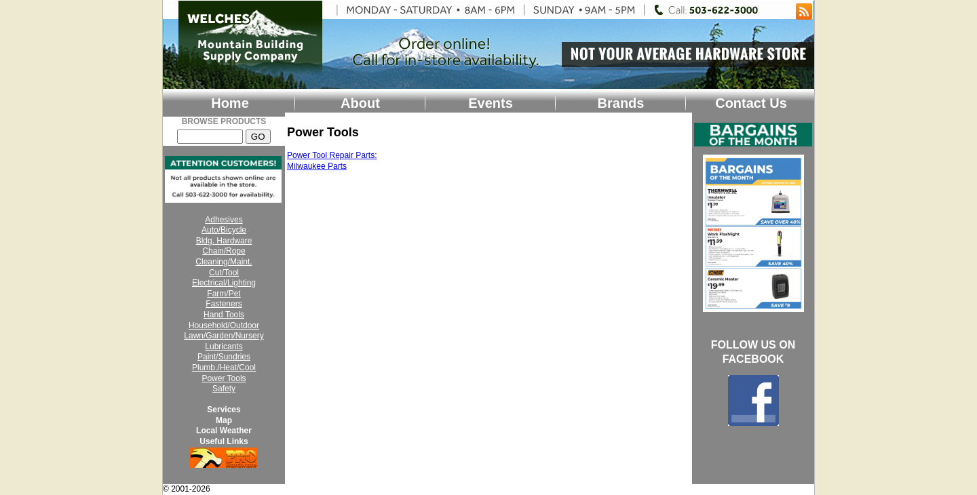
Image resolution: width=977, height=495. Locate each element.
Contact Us (751, 103)
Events (490, 103)
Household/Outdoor (224, 325)
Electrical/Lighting (224, 283)
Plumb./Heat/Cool (224, 367)
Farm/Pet (223, 293)
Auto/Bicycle (224, 230)
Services (223, 409)
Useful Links (223, 441)
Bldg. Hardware (224, 240)
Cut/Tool (224, 272)
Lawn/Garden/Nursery (223, 335)
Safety (223, 388)
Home (230, 103)
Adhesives (223, 219)
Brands (621, 103)
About (360, 103)
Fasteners (224, 304)
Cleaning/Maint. (223, 261)
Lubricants (223, 346)
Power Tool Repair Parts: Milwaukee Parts (332, 161)
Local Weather (224, 430)
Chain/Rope (223, 251)
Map (224, 420)
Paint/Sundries (223, 356)
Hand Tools (224, 314)
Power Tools (224, 378)
